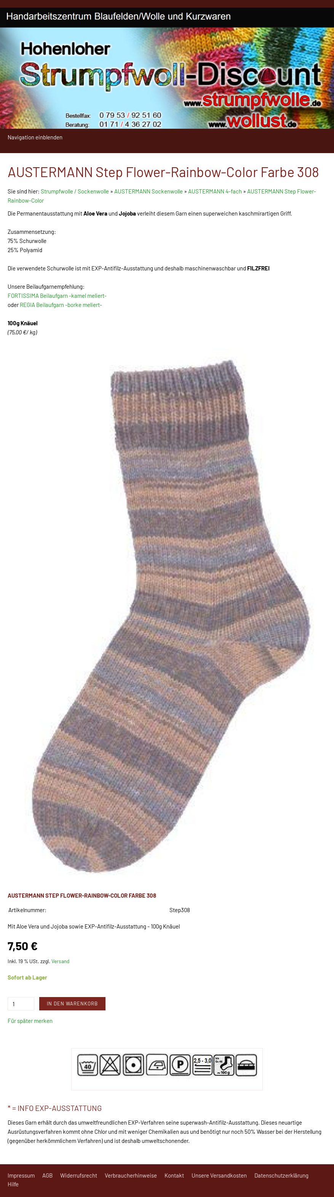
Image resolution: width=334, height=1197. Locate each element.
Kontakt (174, 1175)
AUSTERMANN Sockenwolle (148, 191)
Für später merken (30, 1020)
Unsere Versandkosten (219, 1175)
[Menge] (21, 1003)
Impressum (21, 1175)
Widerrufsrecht (78, 1175)
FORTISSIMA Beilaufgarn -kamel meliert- (57, 295)
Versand (60, 961)
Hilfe (13, 1184)
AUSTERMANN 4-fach (215, 191)
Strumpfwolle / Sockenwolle (75, 191)
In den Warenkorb (72, 1003)
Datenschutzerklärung (281, 1175)
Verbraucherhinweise (131, 1175)
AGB (47, 1175)
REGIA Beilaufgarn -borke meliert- (61, 304)
